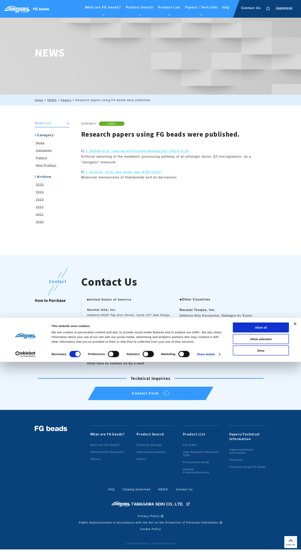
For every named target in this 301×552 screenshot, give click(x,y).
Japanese (284, 8)
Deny (261, 540)
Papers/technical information (242, 454)
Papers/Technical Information (245, 439)
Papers (112, 123)
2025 (40, 184)
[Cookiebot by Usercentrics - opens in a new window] (25, 544)
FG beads (190, 447)
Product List (194, 436)
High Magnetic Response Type (194, 456)
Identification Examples (108, 454)
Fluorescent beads (197, 464)
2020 (40, 222)
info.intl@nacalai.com (208, 332)
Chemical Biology (150, 447)
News (40, 143)
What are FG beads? (108, 436)
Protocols (236, 462)
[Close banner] (295, 514)
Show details (206, 544)
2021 (40, 214)
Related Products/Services (196, 473)
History (95, 461)
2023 (40, 199)
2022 (40, 207)
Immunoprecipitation (152, 454)
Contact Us (251, 8)
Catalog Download (136, 492)
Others (142, 461)
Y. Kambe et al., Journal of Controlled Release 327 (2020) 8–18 (139, 151)
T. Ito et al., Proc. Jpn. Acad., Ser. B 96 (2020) (125, 172)
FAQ (110, 492)
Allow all (261, 517)
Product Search (151, 436)
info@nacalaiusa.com (114, 341)
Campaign (44, 150)
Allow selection (261, 529)
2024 (40, 192)
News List (43, 123)
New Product (46, 165)
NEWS (163, 492)
